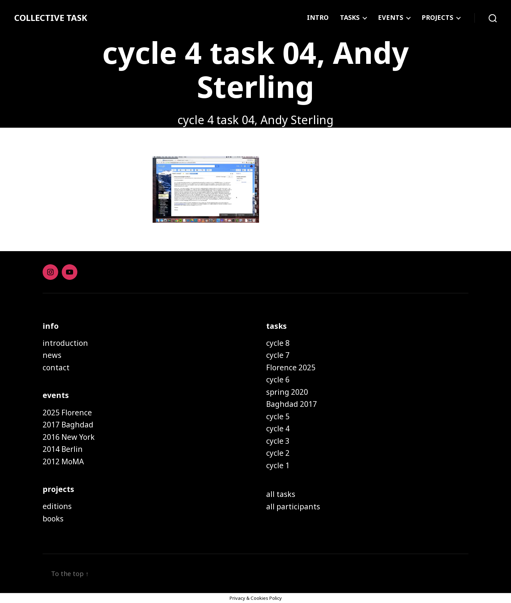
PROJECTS (437, 18)
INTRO (318, 18)
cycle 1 (278, 465)
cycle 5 (278, 416)
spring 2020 (287, 392)
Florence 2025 (290, 367)
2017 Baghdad (68, 425)
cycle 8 (278, 343)
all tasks (280, 494)
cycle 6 (278, 380)
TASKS (349, 18)
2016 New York (69, 437)
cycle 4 (278, 428)
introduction (65, 343)
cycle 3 (278, 441)
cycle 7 (278, 355)
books (53, 519)
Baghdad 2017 (291, 404)
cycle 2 (278, 453)
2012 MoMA (63, 461)
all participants (293, 506)
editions (57, 506)
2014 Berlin (63, 449)
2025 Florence (67, 412)
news (52, 355)
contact (56, 367)
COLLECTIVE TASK (50, 17)
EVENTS (390, 18)
